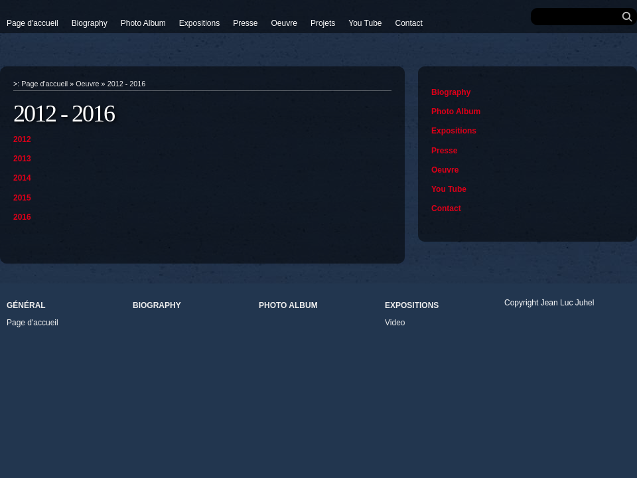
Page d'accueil (32, 23)
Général (26, 305)
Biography (89, 23)
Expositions (199, 23)
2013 (22, 158)
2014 (22, 178)
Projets (323, 23)
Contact (409, 23)
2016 (22, 217)
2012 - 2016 (126, 84)
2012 (22, 139)
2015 (22, 197)
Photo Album (143, 23)
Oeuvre (284, 23)
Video (395, 322)
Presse (245, 23)
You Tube (365, 23)
